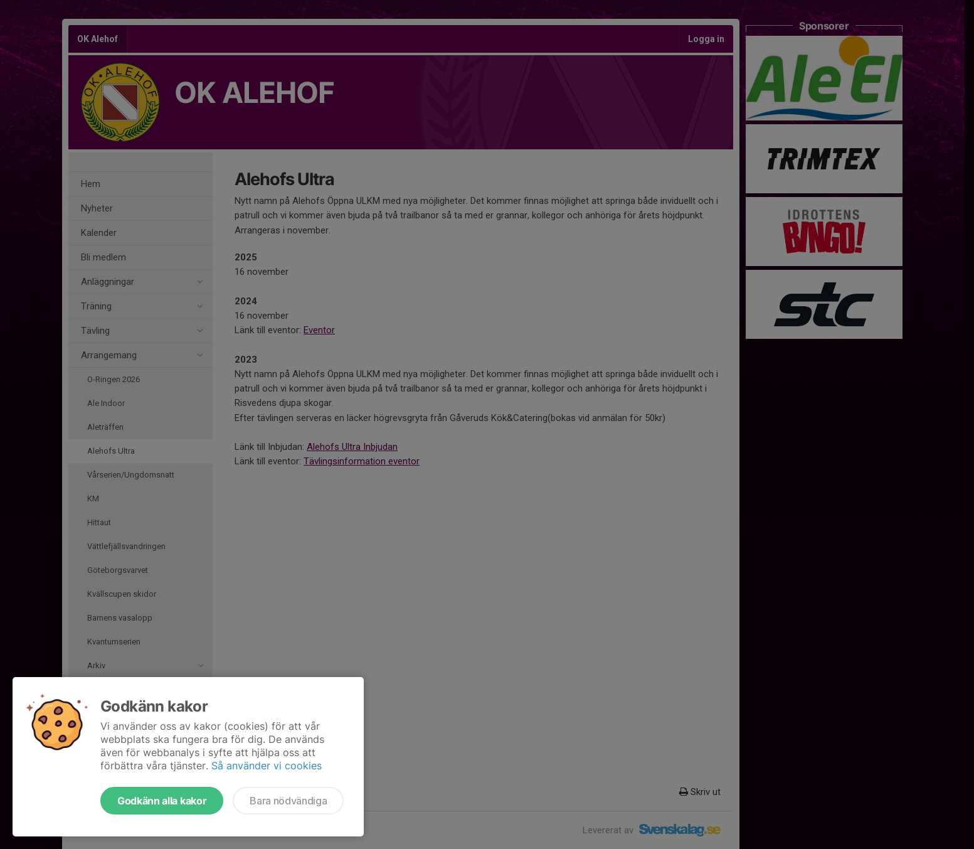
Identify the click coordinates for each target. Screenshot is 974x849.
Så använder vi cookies (266, 765)
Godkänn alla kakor (161, 800)
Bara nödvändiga (288, 800)
